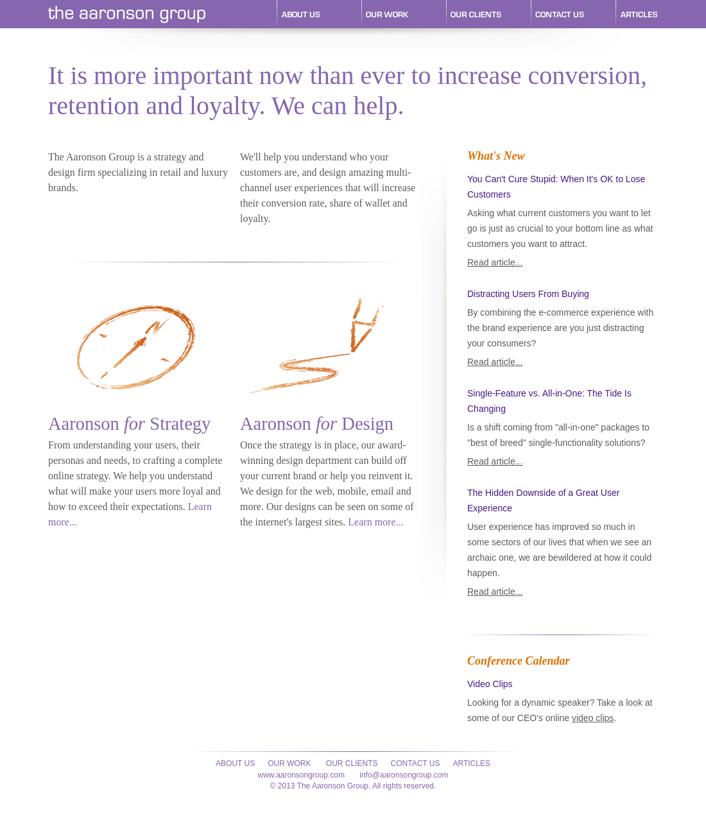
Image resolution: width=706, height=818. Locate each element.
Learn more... (375, 521)
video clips (593, 718)
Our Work (289, 763)
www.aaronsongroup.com (300, 775)
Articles (471, 763)
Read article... (494, 262)
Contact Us (415, 763)
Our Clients (351, 763)
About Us (235, 763)
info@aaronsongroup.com (403, 775)
